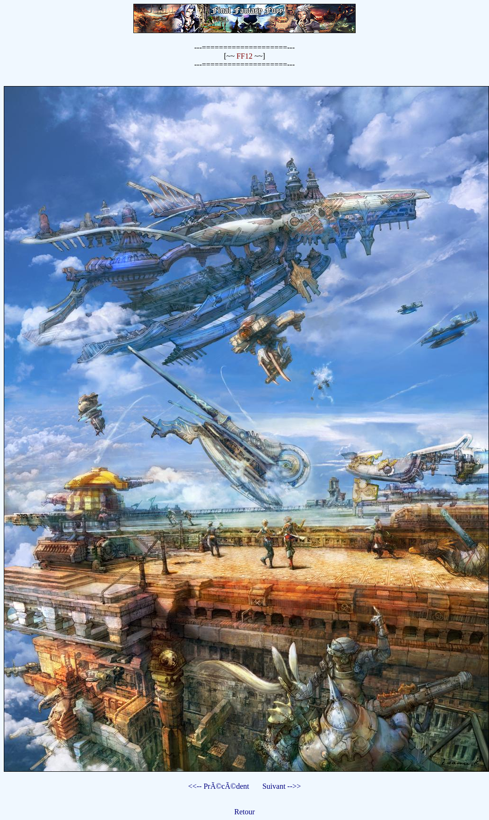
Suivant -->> (281, 786)
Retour (244, 812)
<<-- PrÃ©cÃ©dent (218, 786)
